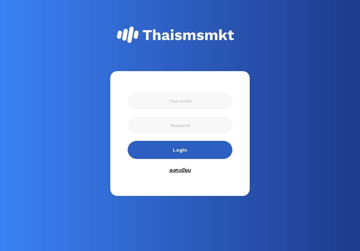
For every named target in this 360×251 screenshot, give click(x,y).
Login (180, 150)
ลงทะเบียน (180, 170)
